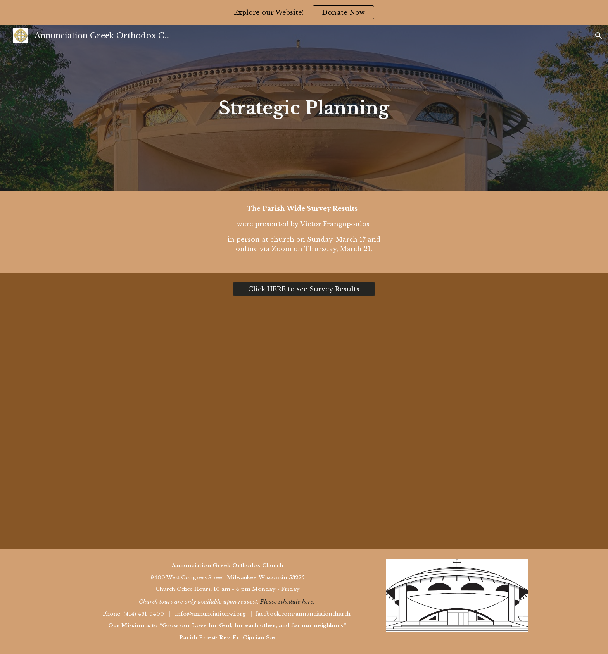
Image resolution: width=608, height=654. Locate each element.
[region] (304, 12)
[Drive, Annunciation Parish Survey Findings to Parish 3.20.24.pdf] (304, 427)
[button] (598, 35)
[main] (304, 108)
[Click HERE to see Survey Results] (303, 289)
